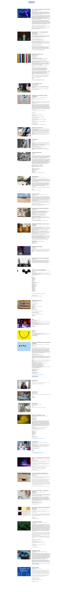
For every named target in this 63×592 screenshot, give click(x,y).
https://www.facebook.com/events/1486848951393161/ (38, 49)
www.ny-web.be (40, 182)
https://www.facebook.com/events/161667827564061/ (43, 187)
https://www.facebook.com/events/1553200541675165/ (38, 172)
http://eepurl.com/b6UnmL (37, 102)
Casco (35, 186)
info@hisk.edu (33, 171)
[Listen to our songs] (31, 2)
